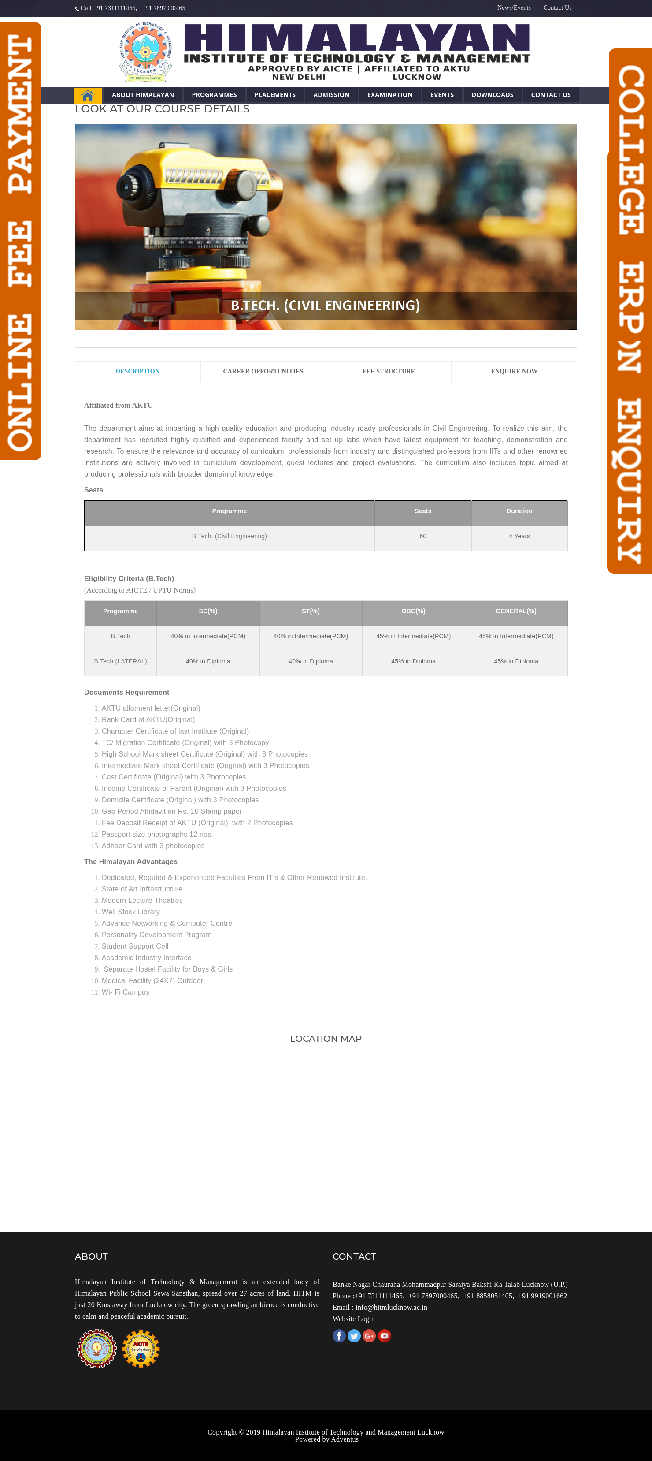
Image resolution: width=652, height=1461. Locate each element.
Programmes (214, 94)
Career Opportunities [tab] (263, 371)
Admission (331, 94)
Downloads (493, 94)
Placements (275, 94)
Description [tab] (137, 371)
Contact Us (557, 7)
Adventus (345, 1439)
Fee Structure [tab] (389, 371)
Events (442, 94)
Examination (390, 94)
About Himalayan (143, 94)
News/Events (514, 7)
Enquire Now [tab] (514, 371)
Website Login (354, 1319)
